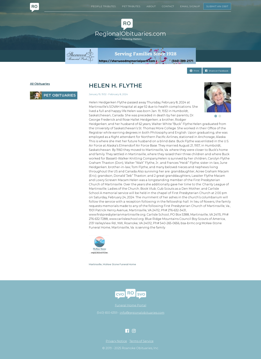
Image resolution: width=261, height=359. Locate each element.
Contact (168, 6)
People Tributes (103, 6)
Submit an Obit (217, 6)
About (151, 6)
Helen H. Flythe (115, 85)
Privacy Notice (116, 341)
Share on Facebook (216, 70)
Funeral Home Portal (130, 305)
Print (194, 70)
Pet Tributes (131, 6)
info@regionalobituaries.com (142, 312)
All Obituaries (40, 84)
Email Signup (190, 6)
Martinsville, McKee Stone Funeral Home (112, 264)
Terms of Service (141, 341)
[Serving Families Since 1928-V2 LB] (130, 56)
